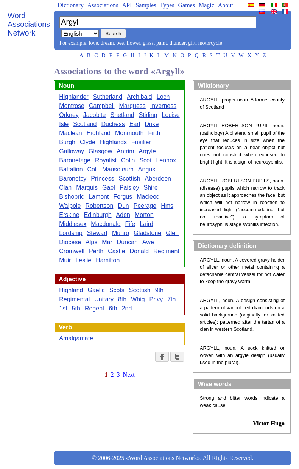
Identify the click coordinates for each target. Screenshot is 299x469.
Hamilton (108, 260)
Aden (123, 215)
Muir (65, 260)
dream (107, 43)
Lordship (70, 233)
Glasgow (100, 151)
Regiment (166, 251)
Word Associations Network (29, 24)
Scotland (85, 124)
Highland (99, 133)
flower (133, 43)
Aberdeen (158, 178)
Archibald (139, 96)
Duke (152, 124)
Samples (145, 5)
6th (113, 308)
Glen (172, 233)
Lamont (99, 196)
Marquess (132, 106)
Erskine (69, 215)
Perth (96, 251)
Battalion (71, 169)
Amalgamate (76, 338)
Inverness (163, 106)
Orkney (69, 115)
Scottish (129, 178)
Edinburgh (98, 215)
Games (186, 5)
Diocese (70, 242)
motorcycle (210, 43)
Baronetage (74, 160)
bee (120, 43)
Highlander (73, 96)
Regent (94, 308)
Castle (116, 251)
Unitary (104, 299)
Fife (130, 224)
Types (167, 5)
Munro (120, 233)
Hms (167, 206)
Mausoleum (118, 169)
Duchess (113, 124)
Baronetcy (72, 178)
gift (191, 43)
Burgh (67, 142)
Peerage (145, 206)
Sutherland (107, 96)
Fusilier (141, 142)
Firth (154, 133)
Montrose (71, 106)
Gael (108, 187)
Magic (206, 5)
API (127, 5)
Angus (146, 169)
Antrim (125, 151)
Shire (150, 187)
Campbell (102, 106)
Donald (139, 251)
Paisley (129, 187)
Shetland (122, 115)
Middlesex (72, 224)
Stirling (148, 115)
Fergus (122, 196)
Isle (64, 124)
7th (171, 299)
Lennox (166, 160)
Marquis (87, 187)
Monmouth (129, 133)
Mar (107, 242)
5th (76, 308)
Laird (146, 224)
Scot (145, 160)
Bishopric (71, 196)
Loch (163, 96)
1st (63, 308)
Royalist (106, 160)
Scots (117, 290)
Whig (138, 299)
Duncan (127, 242)
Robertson (100, 206)
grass (148, 43)
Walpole (70, 206)
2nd (127, 308)
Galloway (71, 151)
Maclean (70, 133)
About (225, 5)
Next (129, 374)
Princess (102, 178)
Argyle (147, 151)
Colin (128, 160)
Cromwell (71, 251)
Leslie (83, 260)
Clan (65, 187)
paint (161, 43)
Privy (156, 299)
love (93, 43)
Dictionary (70, 5)
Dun (123, 206)
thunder (177, 43)
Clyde (87, 142)
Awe (148, 242)
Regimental (74, 299)
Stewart (97, 233)
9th (159, 290)
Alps (91, 242)
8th (122, 299)
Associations (102, 5)
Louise (171, 115)
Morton (144, 215)
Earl (134, 124)
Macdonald (105, 224)
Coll (92, 169)
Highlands (113, 142)
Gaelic (95, 290)
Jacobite (94, 115)
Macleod (148, 196)
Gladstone (147, 233)
